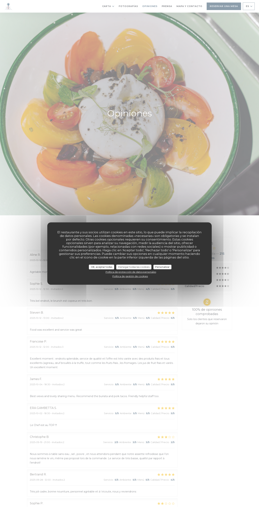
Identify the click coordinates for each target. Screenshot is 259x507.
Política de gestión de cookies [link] (130, 276)
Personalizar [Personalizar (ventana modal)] (162, 266)
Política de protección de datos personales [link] (131, 271)
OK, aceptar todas (101, 266)
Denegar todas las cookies (133, 266)
